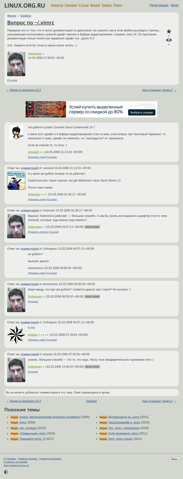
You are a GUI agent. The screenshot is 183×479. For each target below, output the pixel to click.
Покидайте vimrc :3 (32, 438)
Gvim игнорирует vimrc (123, 433)
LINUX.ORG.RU (24, 5)
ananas (33, 334)
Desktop (26, 15)
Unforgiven (35, 53)
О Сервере (10, 458)
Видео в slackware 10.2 (25, 90)
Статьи (83, 5)
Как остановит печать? (157, 90)
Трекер (106, 5)
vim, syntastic (28, 428)
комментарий (30, 168)
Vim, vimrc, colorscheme (124, 428)
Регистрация (159, 5)
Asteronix (34, 194)
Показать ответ (37, 157)
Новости (57, 5)
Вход (174, 5)
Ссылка (12, 80)
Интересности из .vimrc (123, 417)
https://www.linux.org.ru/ (16, 465)
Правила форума (27, 458)
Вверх (174, 459)
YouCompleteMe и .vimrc (124, 422)
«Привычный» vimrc (32, 433)
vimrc (22, 422)
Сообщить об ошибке (16, 462)
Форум (95, 5)
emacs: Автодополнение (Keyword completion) (49, 417)
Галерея (71, 5)
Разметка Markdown (50, 458)
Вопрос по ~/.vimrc (30, 22)
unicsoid (33, 152)
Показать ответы (38, 232)
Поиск (117, 5)
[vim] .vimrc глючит (120, 438)
